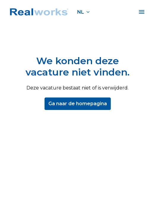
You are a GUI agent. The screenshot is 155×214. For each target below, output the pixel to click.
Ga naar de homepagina (77, 103)
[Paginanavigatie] (141, 12)
